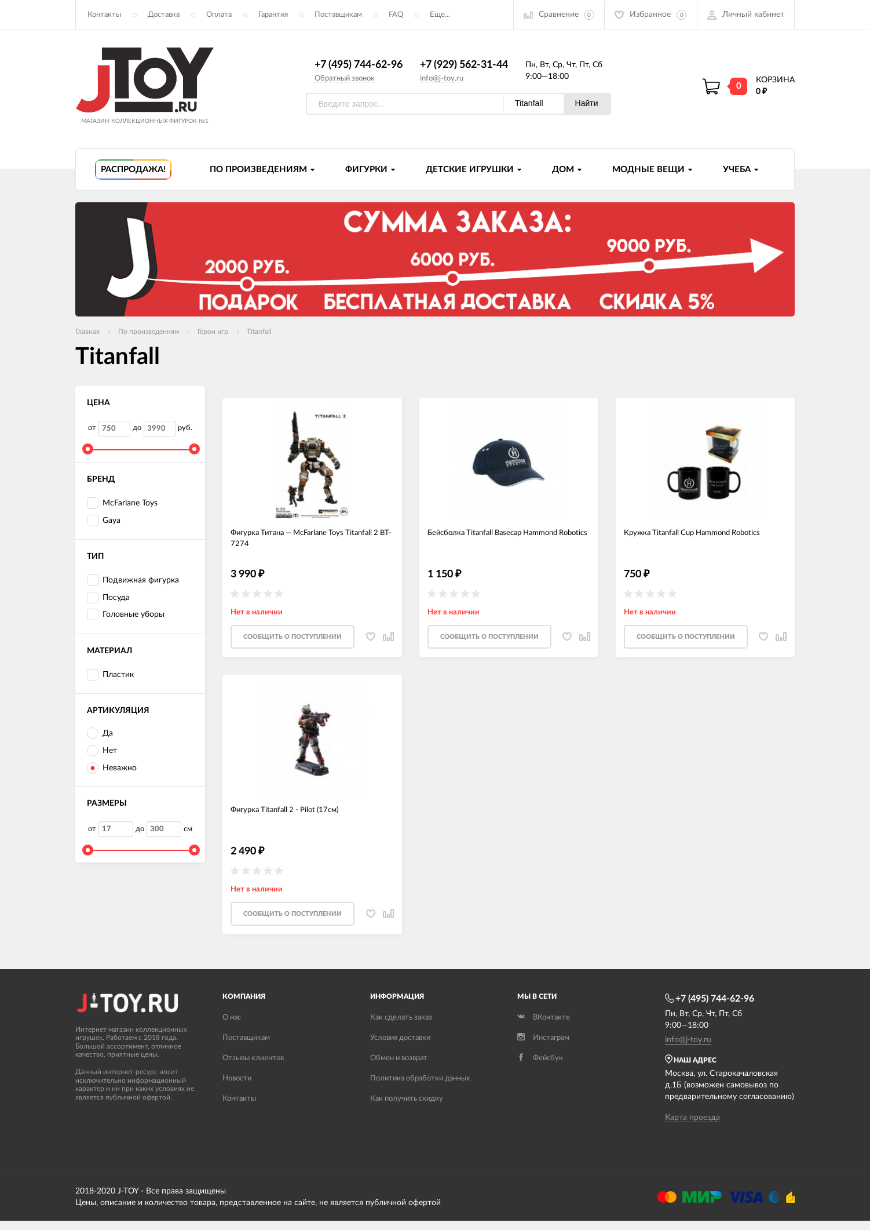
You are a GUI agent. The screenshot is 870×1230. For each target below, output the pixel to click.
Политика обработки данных (420, 1087)
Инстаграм (543, 1047)
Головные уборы (126, 615)
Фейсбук (540, 1067)
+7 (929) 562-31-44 (464, 65)
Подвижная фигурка (133, 581)
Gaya (103, 521)
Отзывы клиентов (253, 1067)
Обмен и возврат (398, 1067)
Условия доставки (400, 1047)
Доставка (164, 15)
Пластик (110, 674)
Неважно (112, 768)
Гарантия (273, 15)
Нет (102, 751)
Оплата (219, 15)
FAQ (396, 15)
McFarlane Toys (122, 504)
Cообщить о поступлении (292, 642)
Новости (236, 1087)
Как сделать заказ (401, 1027)
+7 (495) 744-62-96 (359, 65)
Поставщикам (338, 15)
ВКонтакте (543, 1027)
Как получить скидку (406, 1108)
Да (100, 734)
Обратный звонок (345, 78)
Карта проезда (692, 1127)
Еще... (440, 15)
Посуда (108, 597)
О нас (231, 1027)
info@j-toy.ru (441, 78)
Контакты (104, 15)
